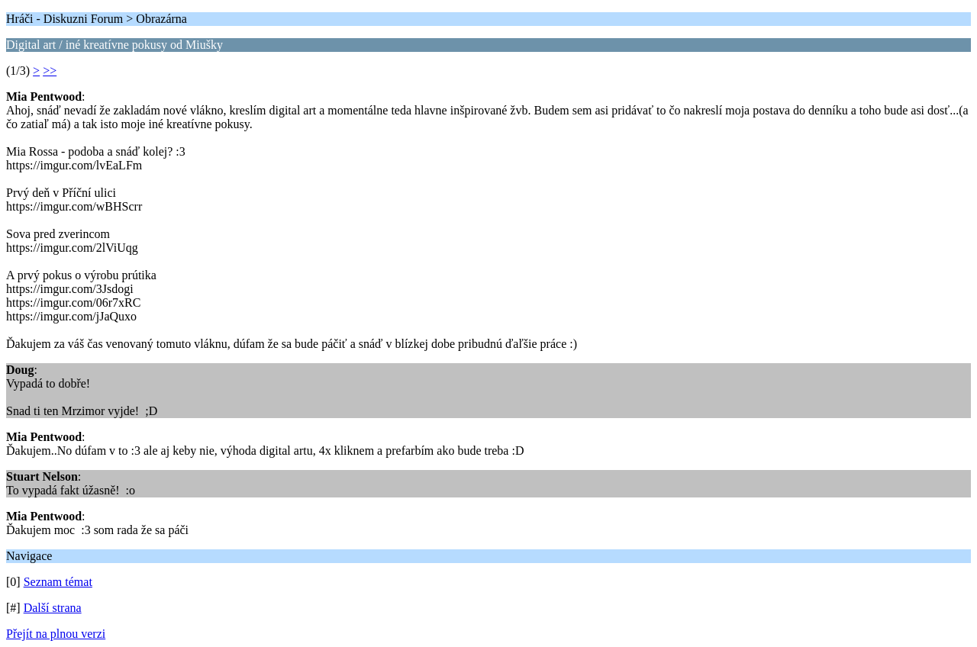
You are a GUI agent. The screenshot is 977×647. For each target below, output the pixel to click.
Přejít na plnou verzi (55, 633)
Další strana (53, 607)
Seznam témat (58, 581)
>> (49, 70)
